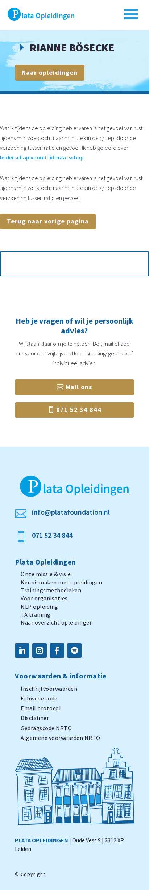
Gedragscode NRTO (46, 728)
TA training (36, 614)
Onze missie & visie (46, 574)
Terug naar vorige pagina (48, 221)
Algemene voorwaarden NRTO (60, 737)
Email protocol (41, 708)
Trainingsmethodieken (51, 590)
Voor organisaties (44, 598)
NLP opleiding (39, 606)
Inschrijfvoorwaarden (49, 688)
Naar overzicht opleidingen (57, 622)
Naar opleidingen (50, 72)
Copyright (33, 874)
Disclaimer (35, 717)
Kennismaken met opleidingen (61, 582)
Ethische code (39, 698)
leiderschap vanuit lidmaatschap (42, 157)
